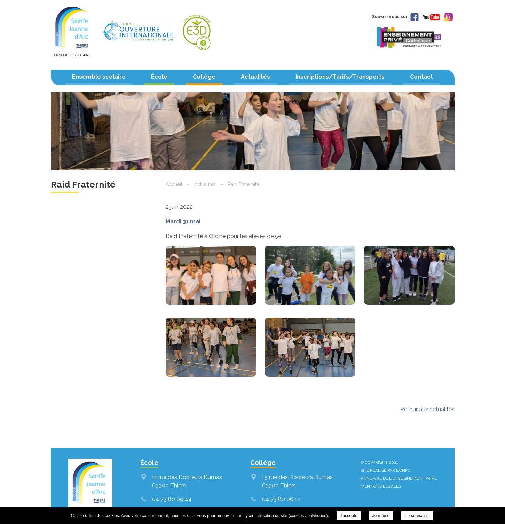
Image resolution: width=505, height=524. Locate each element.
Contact (421, 76)
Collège (204, 76)
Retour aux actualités (427, 409)
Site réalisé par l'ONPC (385, 470)
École (159, 76)
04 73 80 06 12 (281, 499)
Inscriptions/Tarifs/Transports (340, 76)
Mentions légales (381, 486)
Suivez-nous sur (395, 16)
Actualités (255, 76)
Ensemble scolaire (99, 76)
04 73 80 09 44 (172, 499)
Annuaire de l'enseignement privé (399, 478)
